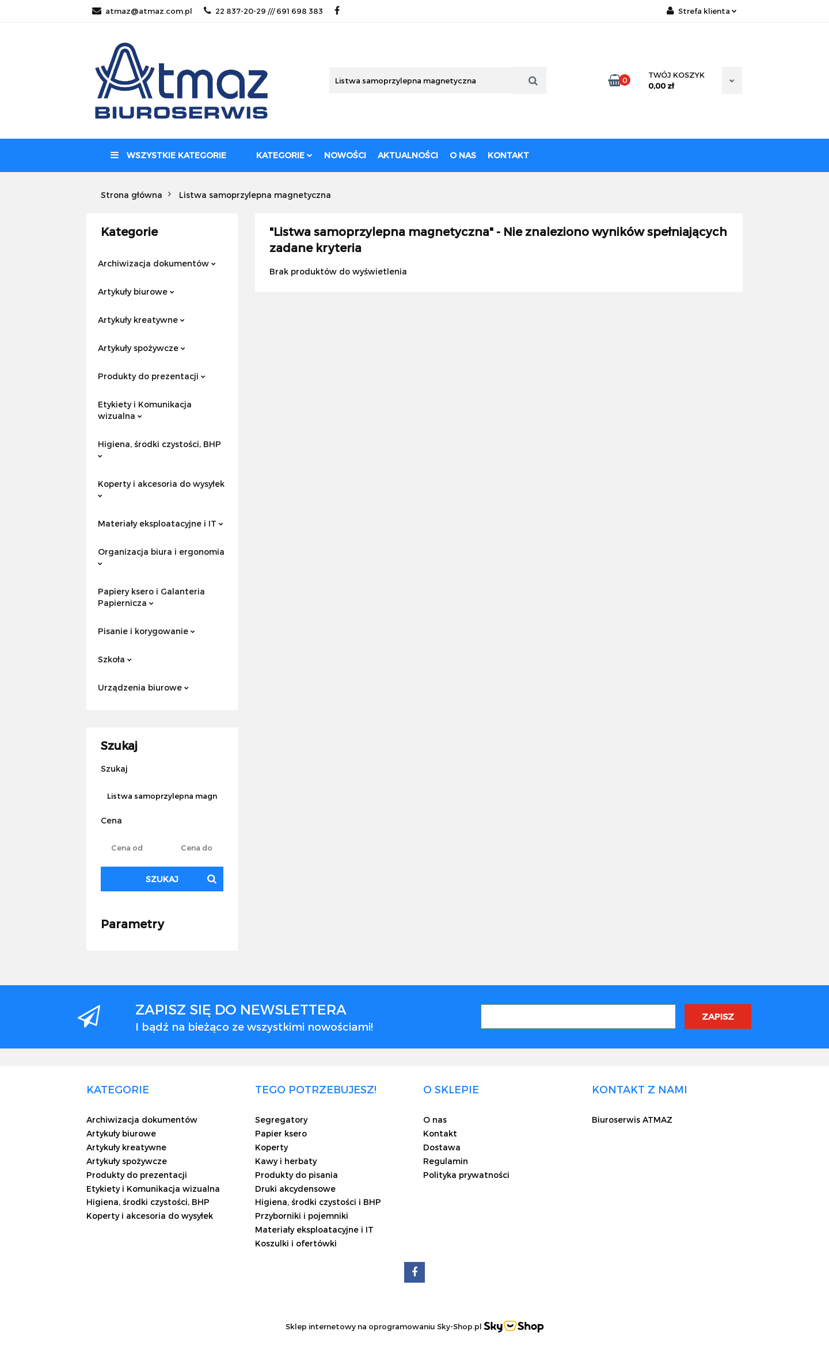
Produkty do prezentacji (152, 376)
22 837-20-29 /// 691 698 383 (263, 11)
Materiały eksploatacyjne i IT (160, 523)
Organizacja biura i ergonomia (161, 556)
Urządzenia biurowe (143, 687)
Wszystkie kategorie (168, 155)
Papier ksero (281, 1133)
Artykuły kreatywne (141, 320)
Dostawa (442, 1147)
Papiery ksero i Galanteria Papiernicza (151, 597)
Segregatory (281, 1119)
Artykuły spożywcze (141, 348)
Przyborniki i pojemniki (301, 1216)
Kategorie (284, 155)
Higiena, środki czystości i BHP (318, 1202)
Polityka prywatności (466, 1175)
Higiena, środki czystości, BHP (159, 448)
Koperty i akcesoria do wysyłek (161, 488)
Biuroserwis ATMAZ (632, 1119)
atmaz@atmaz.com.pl (142, 11)
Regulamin (445, 1161)
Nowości (345, 155)
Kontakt (508, 155)
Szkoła (115, 659)
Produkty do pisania (296, 1175)
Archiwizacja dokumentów (157, 263)
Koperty (271, 1147)
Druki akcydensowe (295, 1188)
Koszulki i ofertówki (296, 1243)
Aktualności (408, 155)
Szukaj (162, 879)
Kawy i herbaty (286, 1161)
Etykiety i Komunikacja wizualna (145, 410)
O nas (463, 155)
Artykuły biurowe (136, 291)
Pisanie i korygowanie (146, 631)
